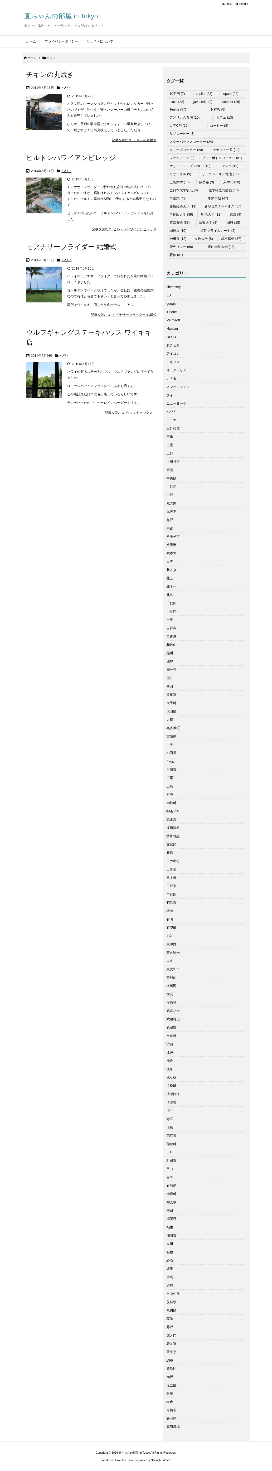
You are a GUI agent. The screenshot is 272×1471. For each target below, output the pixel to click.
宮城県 (171, 736)
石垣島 (171, 1185)
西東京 (171, 1352)
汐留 (169, 1044)
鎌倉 (169, 1402)
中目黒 (171, 487)
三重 (169, 437)
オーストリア (176, 370)
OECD (171, 337)
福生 (169, 1227)
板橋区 (171, 986)
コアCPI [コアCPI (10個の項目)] (179, 125)
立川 (169, 1244)
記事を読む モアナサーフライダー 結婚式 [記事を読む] (123, 315)
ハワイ (67, 88)
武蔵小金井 (174, 1011)
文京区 (171, 844)
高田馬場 (173, 1427)
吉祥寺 (171, 628)
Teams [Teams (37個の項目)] (178, 109)
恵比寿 (171, 819)
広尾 (169, 778)
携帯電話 (173, 836)
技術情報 (173, 828)
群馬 (169, 1277)
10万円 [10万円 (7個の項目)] (177, 94)
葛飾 (169, 1319)
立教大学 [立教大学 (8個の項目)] (203, 239)
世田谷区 (173, 462)
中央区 (171, 478)
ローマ (171, 420)
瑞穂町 (171, 1144)
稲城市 (171, 1235)
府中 (169, 794)
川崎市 (171, 769)
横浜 (169, 994)
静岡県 (171, 1418)
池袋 (169, 1061)
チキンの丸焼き (50, 74)
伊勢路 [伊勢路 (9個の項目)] (206, 182)
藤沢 (169, 1327)
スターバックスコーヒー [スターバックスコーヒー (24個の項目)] (191, 142)
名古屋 (171, 636)
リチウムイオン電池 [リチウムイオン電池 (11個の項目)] (220, 174)
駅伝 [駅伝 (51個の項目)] (176, 255)
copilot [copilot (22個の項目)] (204, 94)
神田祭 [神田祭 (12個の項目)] (178, 239)
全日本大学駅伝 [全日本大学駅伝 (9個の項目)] (184, 190)
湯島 (169, 1127)
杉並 (169, 936)
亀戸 (169, 520)
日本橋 (171, 878)
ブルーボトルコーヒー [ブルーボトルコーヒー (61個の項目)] (222, 158)
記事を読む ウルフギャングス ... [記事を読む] (130, 413)
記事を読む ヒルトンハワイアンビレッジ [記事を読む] (124, 229)
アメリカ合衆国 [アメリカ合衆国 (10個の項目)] (185, 117)
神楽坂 (171, 1202)
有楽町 (171, 927)
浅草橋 (171, 1077)
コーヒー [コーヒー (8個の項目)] (219, 125)
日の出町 (173, 861)
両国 (169, 470)
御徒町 (171, 803)
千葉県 (171, 611)
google (171, 303)
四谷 (169, 661)
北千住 (171, 586)
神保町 (171, 1194)
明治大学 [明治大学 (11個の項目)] (211, 214)
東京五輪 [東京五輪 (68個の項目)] (180, 222)
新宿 (169, 853)
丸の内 (171, 503)
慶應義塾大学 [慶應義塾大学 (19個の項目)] (183, 206)
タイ (169, 395)
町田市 (171, 1160)
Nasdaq (172, 328)
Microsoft (173, 320)
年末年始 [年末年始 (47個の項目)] (218, 198)
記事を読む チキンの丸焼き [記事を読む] (134, 140)
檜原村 (171, 1002)
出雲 (169, 561)
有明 (169, 919)
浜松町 (171, 1086)
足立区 (171, 1385)
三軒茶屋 (173, 428)
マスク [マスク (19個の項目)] (230, 166)
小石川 (171, 761)
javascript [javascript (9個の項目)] (203, 102)
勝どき (171, 570)
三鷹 (169, 445)
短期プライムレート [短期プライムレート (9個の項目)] (217, 230)
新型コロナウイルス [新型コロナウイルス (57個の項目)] (222, 206)
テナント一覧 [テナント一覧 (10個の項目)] (226, 150)
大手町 (171, 703)
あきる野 (173, 345)
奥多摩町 (173, 728)
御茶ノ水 (173, 811)
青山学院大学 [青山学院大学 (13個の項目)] (221, 247)
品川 (169, 653)
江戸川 (171, 1052)
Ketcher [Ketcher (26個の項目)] (231, 102)
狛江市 (171, 1135)
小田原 (171, 753)
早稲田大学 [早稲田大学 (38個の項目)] (181, 214)
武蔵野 (171, 1027)
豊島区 (171, 1368)
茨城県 (171, 1302)
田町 (169, 1152)
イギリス (173, 362)
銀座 (169, 1393)
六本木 (171, 553)
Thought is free (160, 1460)
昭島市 (171, 903)
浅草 (169, 1069)
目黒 (169, 1177)
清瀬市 (171, 1102)
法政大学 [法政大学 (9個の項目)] (208, 222)
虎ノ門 (171, 1335)
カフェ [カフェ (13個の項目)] (224, 117)
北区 (169, 578)
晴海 (169, 911)
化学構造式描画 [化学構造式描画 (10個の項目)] (224, 190)
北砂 (169, 595)
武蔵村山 (173, 1019)
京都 (169, 528)
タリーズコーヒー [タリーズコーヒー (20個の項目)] (186, 150)
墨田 (169, 686)
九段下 (171, 511)
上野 (169, 453)
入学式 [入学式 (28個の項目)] (231, 182)
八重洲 (171, 545)
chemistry (173, 287)
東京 (169, 961)
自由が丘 (173, 1294)
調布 (169, 1360)
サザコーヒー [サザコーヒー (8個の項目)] (182, 133)
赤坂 (169, 1377)
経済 (169, 1260)
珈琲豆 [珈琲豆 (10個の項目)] (178, 230)
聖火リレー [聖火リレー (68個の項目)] (181, 247)
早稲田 (171, 894)
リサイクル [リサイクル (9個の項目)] (180, 174)
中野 (169, 495)
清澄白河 (173, 1094)
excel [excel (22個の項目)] (177, 102)
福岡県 (171, 1219)
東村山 (171, 977)
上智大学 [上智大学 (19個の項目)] (180, 182)
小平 (169, 744)
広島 (169, 786)
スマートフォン (178, 387)
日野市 (171, 886)
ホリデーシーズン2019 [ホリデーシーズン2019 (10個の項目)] (190, 166)
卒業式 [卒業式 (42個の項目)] (178, 198)
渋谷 (169, 1111)
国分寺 (171, 670)
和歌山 (171, 645)
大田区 (171, 711)
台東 (169, 620)
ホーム (32, 58)
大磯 (169, 719)
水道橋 (171, 1036)
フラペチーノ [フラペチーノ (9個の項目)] (182, 158)
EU (168, 295)
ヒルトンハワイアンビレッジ (71, 157)
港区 (169, 1119)
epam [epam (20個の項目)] (230, 94)
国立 (169, 678)
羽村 (169, 1285)
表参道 (171, 1343)
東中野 (171, 944)
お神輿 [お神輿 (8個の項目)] (217, 109)
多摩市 (171, 695)
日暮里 (171, 869)
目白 (169, 1169)
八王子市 (173, 536)
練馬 (169, 1269)
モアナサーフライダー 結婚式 (71, 247)
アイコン (173, 353)
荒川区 (171, 1310)
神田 (169, 1210)
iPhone (171, 312)
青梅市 (171, 1410)
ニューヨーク (176, 403)
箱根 (169, 1252)
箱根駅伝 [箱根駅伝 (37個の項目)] (231, 239)
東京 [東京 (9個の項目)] (235, 214)
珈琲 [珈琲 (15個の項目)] (233, 222)
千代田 (171, 603)
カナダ (171, 378)
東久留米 (173, 952)
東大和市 (173, 969)
